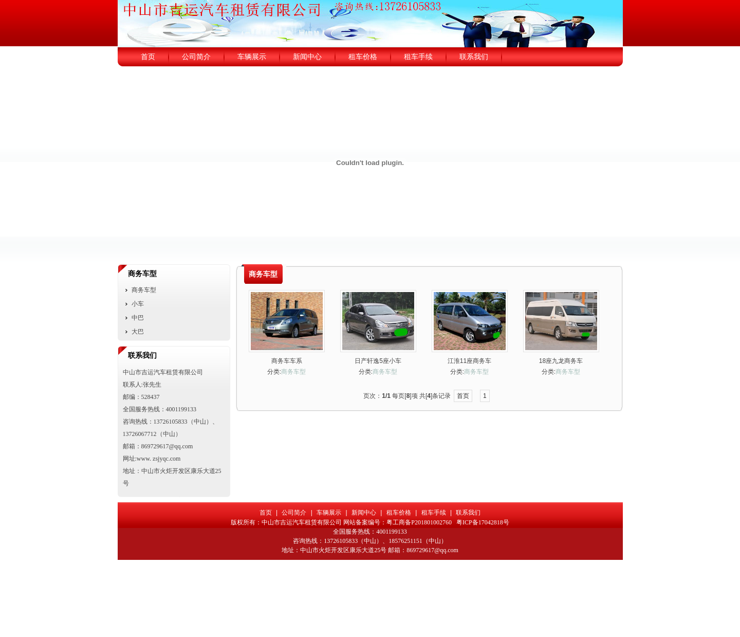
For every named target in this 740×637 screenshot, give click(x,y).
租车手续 (433, 512)
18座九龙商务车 (561, 361)
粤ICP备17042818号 (482, 522)
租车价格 (398, 512)
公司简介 (294, 512)
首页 (463, 395)
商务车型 (293, 371)
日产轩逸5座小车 (378, 361)
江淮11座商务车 (469, 361)
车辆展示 (329, 512)
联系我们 (468, 512)
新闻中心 (363, 512)
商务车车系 (286, 361)
